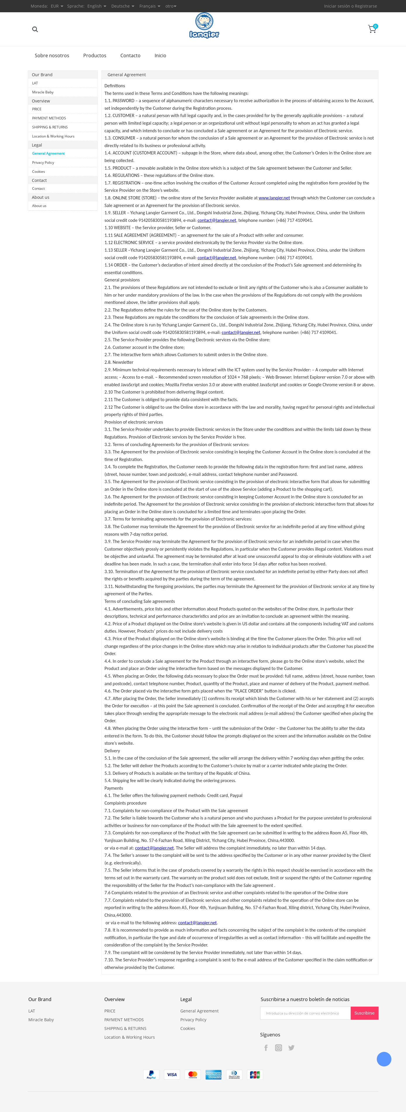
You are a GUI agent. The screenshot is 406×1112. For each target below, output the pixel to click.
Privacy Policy (43, 162)
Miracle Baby (42, 92)
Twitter (291, 1048)
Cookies (38, 171)
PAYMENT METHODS (49, 118)
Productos (94, 55)
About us (39, 205)
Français (147, 6)
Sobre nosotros (52, 55)
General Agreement (48, 153)
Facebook (266, 1048)
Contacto (130, 55)
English (94, 6)
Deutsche (120, 6)
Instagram (278, 1048)
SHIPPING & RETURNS (50, 127)
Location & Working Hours (53, 136)
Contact (38, 188)
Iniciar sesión (337, 6)
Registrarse (366, 6)
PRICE (37, 109)
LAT (35, 83)
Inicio (160, 55)
